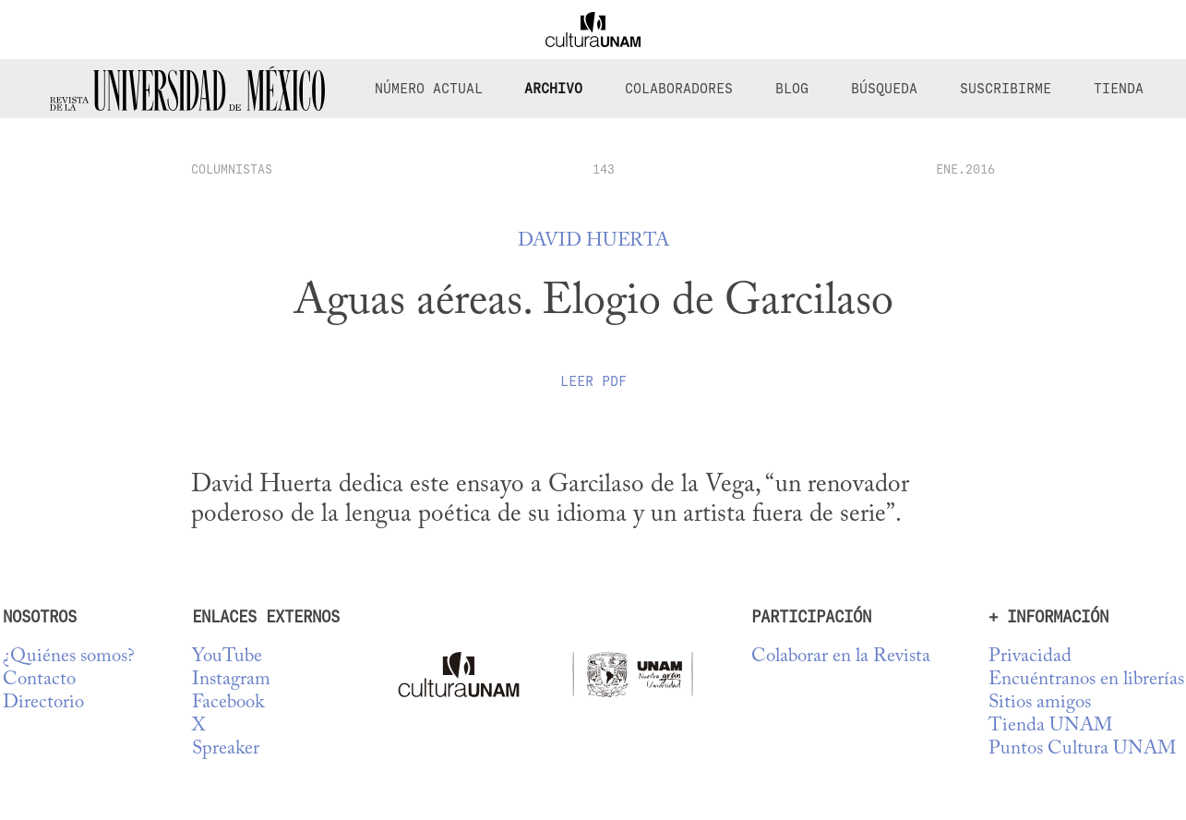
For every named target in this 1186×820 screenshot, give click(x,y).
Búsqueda (884, 88)
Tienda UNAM (1050, 726)
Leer (593, 381)
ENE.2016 (965, 169)
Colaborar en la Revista (840, 657)
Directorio (43, 703)
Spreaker (225, 749)
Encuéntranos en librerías (1086, 680)
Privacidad (1030, 657)
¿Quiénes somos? (69, 657)
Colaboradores (679, 88)
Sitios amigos (1039, 703)
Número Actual (429, 88)
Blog (792, 88)
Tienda (1119, 88)
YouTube (227, 657)
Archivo (553, 88)
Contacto (39, 680)
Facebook (228, 703)
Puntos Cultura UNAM (1082, 749)
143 (604, 169)
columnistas (231, 169)
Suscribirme (1005, 88)
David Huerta (593, 241)
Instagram (231, 680)
